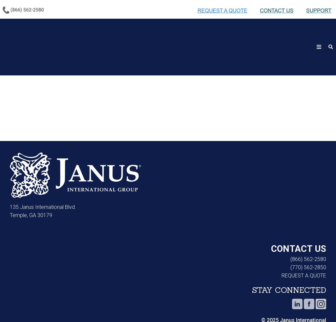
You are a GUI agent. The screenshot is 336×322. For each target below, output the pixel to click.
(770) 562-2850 (308, 235)
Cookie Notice (18, 305)
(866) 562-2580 (308, 227)
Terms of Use (110, 305)
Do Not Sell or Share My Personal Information (176, 305)
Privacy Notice (64, 305)
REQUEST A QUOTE (304, 243)
